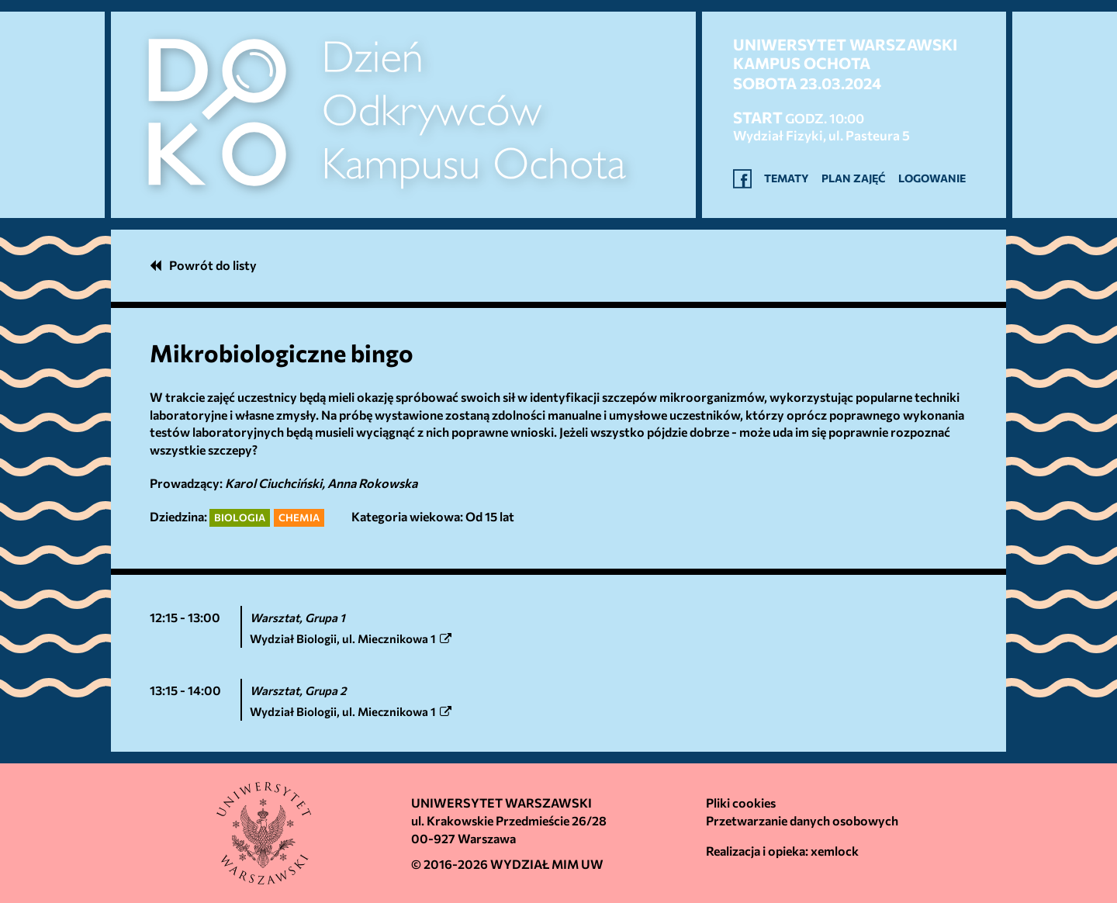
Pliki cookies (741, 802)
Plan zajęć (853, 178)
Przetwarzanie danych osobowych (802, 820)
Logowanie (932, 178)
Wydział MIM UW (546, 863)
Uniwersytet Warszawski (501, 802)
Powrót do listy (203, 265)
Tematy (786, 178)
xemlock (835, 850)
